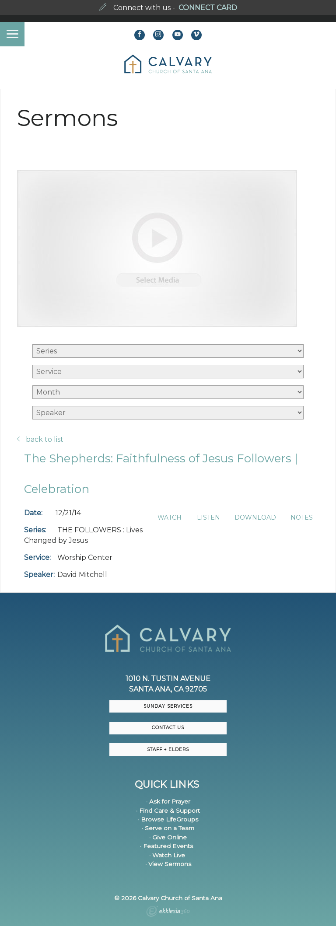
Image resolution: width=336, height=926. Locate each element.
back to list (40, 439)
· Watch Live (167, 855)
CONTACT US (168, 727)
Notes (301, 517)
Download (255, 517)
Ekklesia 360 (168, 912)
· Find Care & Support (168, 810)
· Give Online (168, 837)
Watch (170, 517)
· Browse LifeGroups (168, 819)
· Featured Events (166, 845)
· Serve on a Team (168, 828)
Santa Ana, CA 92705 (168, 689)
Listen (208, 517)
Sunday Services (168, 706)
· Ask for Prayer (168, 801)
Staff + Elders (168, 749)
